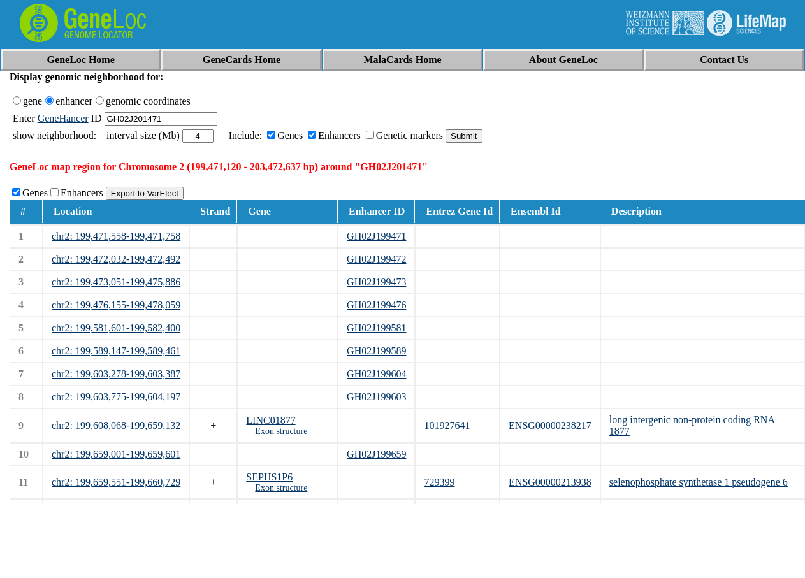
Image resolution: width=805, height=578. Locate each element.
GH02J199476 (376, 305)
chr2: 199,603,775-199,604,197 (116, 396)
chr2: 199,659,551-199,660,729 (116, 482)
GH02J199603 (376, 396)
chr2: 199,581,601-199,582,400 (116, 327)
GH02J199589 (376, 350)
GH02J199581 (376, 327)
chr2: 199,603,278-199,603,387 (116, 373)
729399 (439, 482)
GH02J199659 (376, 454)
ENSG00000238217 (550, 425)
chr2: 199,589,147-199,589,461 (116, 350)
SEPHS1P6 (269, 477)
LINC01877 (270, 420)
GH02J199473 (376, 282)
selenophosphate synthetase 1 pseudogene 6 (698, 482)
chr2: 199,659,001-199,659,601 (116, 454)
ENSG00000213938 (550, 482)
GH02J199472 (376, 259)
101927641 (447, 425)
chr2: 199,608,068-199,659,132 (116, 425)
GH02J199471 (376, 236)
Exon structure (281, 431)
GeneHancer (63, 118)
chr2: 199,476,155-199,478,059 (116, 305)
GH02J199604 (376, 373)
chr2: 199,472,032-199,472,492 (116, 259)
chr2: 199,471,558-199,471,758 (116, 236)
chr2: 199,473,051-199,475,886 (116, 282)
